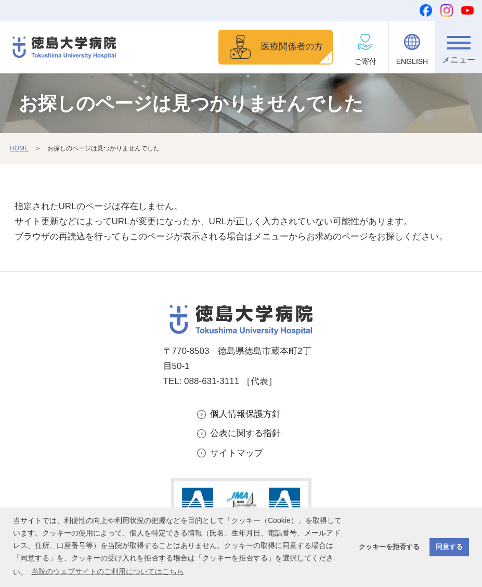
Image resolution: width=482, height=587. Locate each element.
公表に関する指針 (245, 433)
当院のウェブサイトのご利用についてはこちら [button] (107, 571)
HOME (19, 148)
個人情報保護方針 (245, 414)
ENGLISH (412, 61)
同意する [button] (449, 547)
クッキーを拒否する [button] (389, 547)
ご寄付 (365, 61)
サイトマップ (236, 453)
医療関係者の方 (292, 47)
